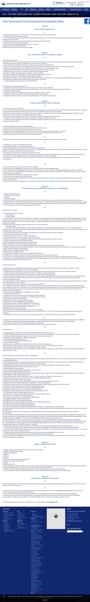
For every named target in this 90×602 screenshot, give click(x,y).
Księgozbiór (35, 524)
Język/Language (71, 2)
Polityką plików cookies (44, 597)
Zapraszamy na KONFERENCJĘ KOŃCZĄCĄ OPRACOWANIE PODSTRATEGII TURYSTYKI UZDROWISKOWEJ (35, 577)
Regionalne (35, 515)
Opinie (19, 518)
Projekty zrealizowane (37, 516)
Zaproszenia (7, 516)
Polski (81, 2)
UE (32, 512)
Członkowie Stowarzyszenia (41, 14)
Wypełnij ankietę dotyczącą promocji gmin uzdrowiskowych (36, 561)
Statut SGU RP (12, 14)
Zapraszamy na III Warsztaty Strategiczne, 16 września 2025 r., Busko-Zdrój (37, 565)
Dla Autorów (21, 526)
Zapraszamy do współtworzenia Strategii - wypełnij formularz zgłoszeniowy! (37, 570)
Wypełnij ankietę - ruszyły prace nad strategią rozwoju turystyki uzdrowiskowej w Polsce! (37, 543)
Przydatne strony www (37, 517)
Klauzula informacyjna (37, 546)
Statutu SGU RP (54, 502)
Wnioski (20, 519)
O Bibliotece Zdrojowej (34, 520)
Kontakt (54, 14)
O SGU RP (4, 14)
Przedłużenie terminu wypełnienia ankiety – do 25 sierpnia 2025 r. (37, 558)
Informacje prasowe (9, 515)
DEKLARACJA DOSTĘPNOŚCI (74, 521)
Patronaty (6, 517)
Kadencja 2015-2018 (9, 531)
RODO (68, 524)
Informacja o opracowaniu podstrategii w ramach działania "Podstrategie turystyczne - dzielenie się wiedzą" (36, 530)
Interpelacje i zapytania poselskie (21, 517)
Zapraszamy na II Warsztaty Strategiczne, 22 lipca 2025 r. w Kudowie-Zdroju (37, 549)
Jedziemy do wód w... (23, 528)
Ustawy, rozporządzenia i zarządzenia (21, 514)
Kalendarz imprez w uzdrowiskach (8, 519)
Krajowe (34, 513)
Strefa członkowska (76, 4)
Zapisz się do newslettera (74, 528)
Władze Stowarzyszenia (25, 14)
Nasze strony (62, 14)
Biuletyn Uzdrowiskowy (20, 523)
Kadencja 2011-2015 (72, 14)
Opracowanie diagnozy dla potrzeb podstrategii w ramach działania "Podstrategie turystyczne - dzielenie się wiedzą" (36, 537)
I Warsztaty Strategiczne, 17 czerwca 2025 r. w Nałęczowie (35, 554)
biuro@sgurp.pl (71, 519)
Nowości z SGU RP (8, 512)
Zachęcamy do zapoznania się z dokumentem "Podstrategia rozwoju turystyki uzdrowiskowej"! (36, 588)
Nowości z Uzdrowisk (9, 513)
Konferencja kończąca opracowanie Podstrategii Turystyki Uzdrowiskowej (37, 583)
